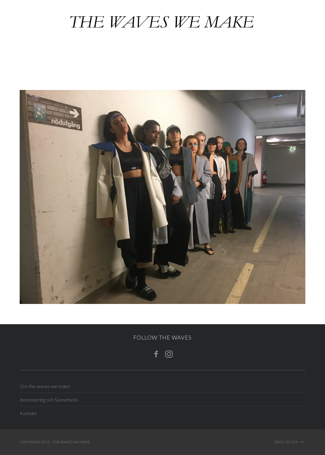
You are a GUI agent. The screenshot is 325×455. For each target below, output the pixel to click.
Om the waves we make (45, 386)
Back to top (289, 442)
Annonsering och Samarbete (49, 399)
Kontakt (28, 413)
